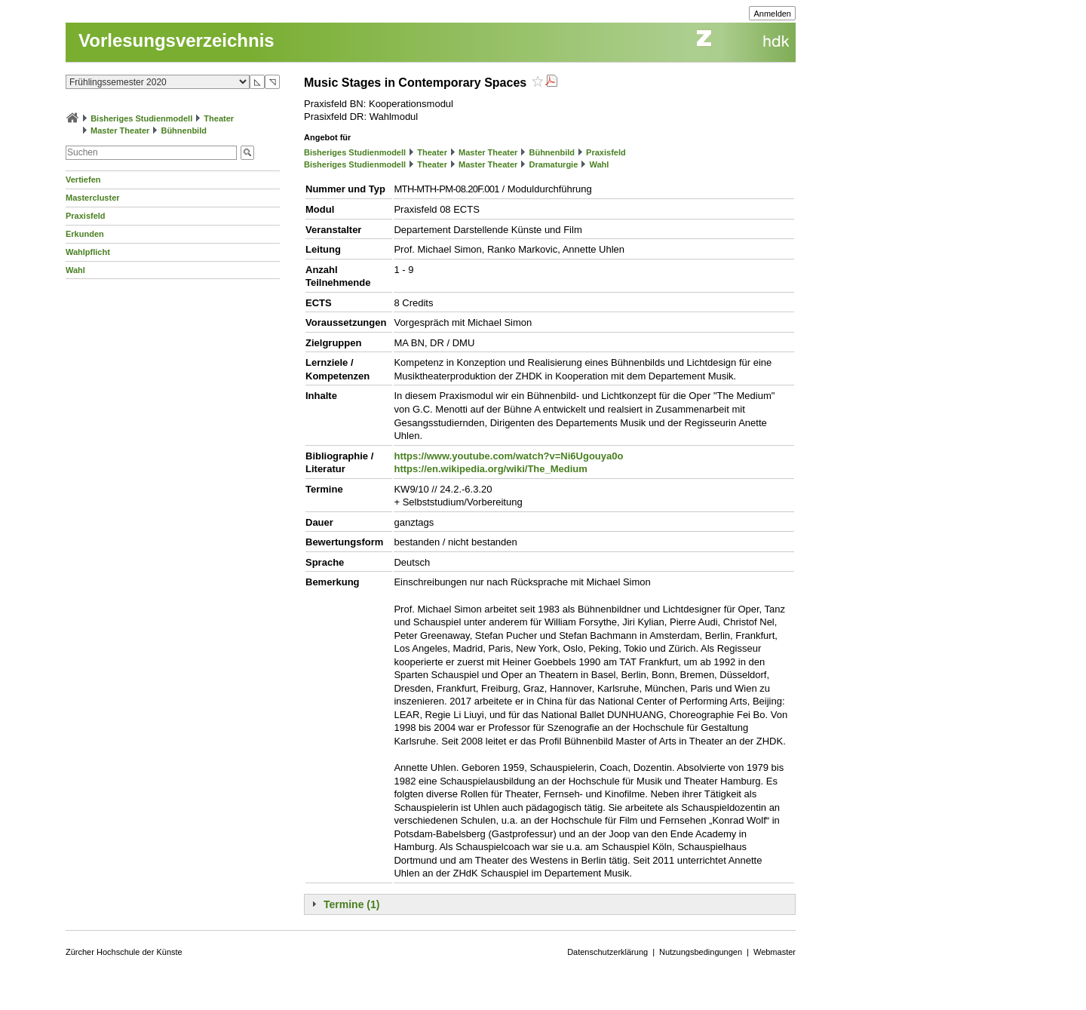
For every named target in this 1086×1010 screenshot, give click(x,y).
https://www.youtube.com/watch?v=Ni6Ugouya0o (508, 456)
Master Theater (119, 130)
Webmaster (774, 951)
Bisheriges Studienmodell (141, 118)
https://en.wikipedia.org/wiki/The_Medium (490, 468)
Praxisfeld (86, 215)
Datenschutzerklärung (607, 951)
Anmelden (772, 13)
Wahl (75, 270)
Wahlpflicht (88, 251)
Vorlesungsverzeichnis (176, 40)
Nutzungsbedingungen (700, 951)
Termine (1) (351, 904)
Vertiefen (83, 179)
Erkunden (85, 233)
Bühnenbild (184, 130)
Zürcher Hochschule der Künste (124, 951)
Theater (219, 118)
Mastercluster (93, 197)
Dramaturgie (553, 164)
